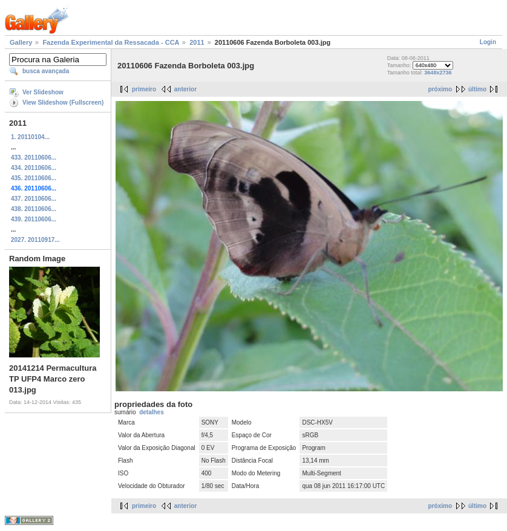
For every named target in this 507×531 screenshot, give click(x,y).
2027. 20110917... (35, 239)
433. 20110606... (33, 157)
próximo (440, 89)
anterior (185, 89)
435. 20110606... (33, 178)
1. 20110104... (30, 137)
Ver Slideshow (43, 92)
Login (488, 42)
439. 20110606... (33, 219)
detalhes (151, 412)
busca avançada (45, 71)
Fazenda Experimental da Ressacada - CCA (110, 42)
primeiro (144, 89)
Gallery (21, 42)
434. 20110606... (33, 168)
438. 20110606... (33, 209)
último (477, 89)
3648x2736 (437, 73)
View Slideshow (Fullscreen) (62, 102)
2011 (196, 42)
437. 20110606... (33, 198)
